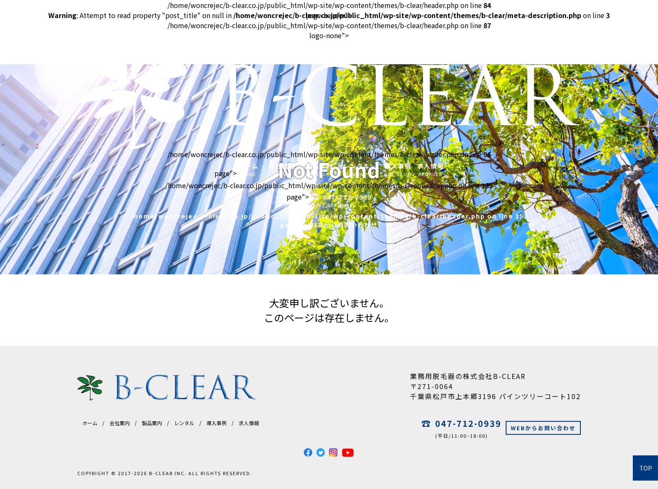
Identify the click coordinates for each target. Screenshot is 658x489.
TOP (646, 468)
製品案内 (152, 422)
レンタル (184, 422)
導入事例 (216, 422)
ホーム (89, 422)
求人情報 (249, 422)
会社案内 (120, 422)
